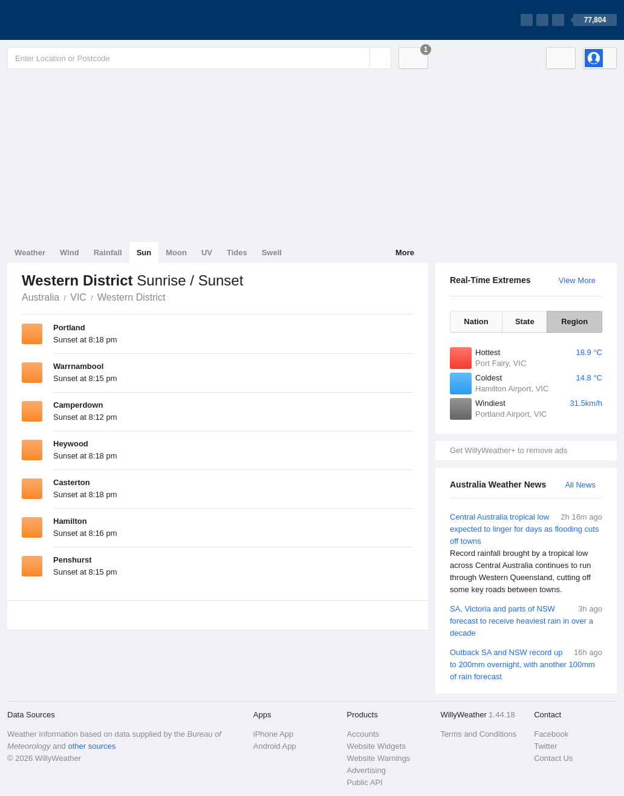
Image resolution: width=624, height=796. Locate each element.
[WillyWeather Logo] (64, 20)
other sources (91, 746)
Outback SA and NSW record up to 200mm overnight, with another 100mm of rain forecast (526, 664)
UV (206, 252)
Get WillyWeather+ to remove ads (508, 450)
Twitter (545, 746)
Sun (144, 252)
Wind (69, 252)
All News (580, 484)
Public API (365, 782)
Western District (131, 297)
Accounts (363, 734)
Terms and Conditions (478, 734)
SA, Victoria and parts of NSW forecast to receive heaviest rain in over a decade (526, 620)
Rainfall (108, 252)
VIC (78, 297)
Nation (476, 321)
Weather (30, 252)
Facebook (551, 734)
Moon (176, 252)
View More (577, 280)
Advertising (366, 770)
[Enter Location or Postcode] (199, 58)
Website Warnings (379, 758)
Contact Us (553, 758)
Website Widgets (376, 746)
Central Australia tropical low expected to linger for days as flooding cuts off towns (526, 553)
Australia (40, 297)
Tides (237, 252)
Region (574, 321)
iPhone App (273, 734)
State (525, 321)
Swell (272, 252)
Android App (274, 746)
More (404, 252)
